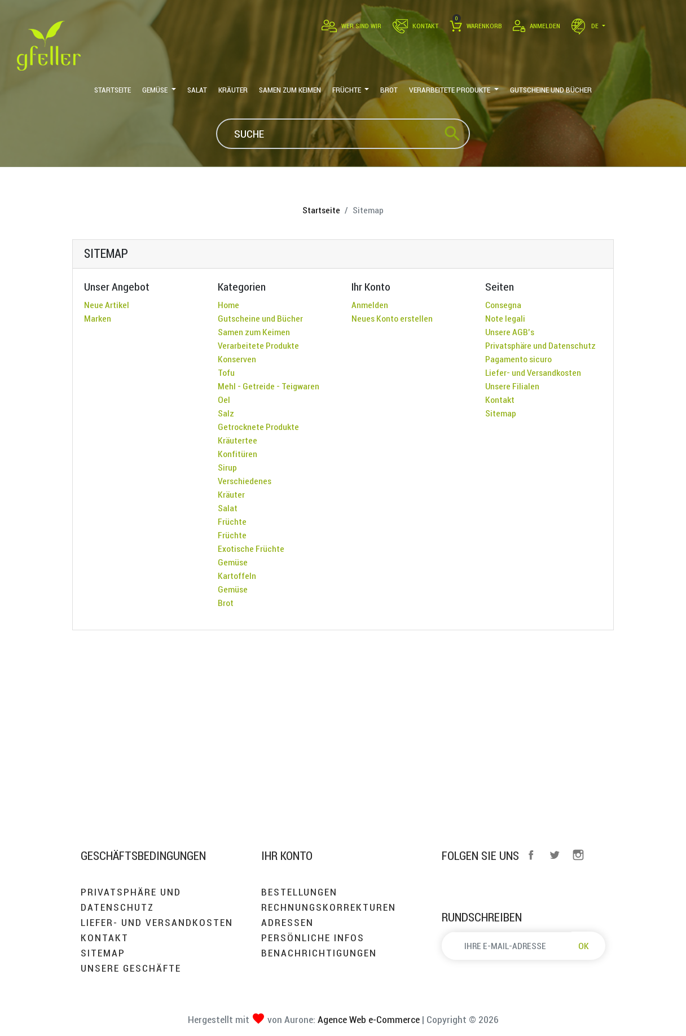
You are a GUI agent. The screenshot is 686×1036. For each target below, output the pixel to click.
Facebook (531, 855)
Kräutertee (237, 440)
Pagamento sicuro (518, 359)
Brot (226, 602)
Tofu (226, 372)
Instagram (578, 855)
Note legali (505, 318)
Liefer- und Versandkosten (533, 372)
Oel (224, 399)
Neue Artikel (106, 304)
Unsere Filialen (512, 386)
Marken (97, 318)
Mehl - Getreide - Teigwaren (268, 386)
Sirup (227, 467)
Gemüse (233, 562)
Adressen (287, 922)
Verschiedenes (244, 480)
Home (228, 304)
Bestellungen (299, 891)
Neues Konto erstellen (392, 318)
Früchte (232, 521)
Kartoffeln (237, 575)
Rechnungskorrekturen (328, 907)
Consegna (503, 304)
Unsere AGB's (509, 331)
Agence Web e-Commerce (367, 1019)
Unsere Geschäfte (131, 968)
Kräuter (231, 494)
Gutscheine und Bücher (260, 318)
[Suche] (343, 133)
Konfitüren (237, 453)
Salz (226, 413)
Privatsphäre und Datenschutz (540, 345)
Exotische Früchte (251, 548)
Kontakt (499, 399)
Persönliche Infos (312, 937)
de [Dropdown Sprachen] (585, 25)
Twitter (554, 855)
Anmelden (369, 304)
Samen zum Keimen (254, 331)
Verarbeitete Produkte (258, 345)
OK (583, 945)
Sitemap (500, 413)
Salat (228, 507)
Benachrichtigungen (319, 952)
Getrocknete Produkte (258, 426)
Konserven (237, 359)
